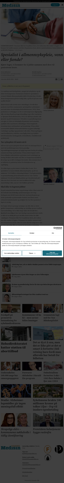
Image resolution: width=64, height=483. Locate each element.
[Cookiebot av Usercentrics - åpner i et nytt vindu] (55, 228)
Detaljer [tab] (32, 233)
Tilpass (32, 253)
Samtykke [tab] (11, 233)
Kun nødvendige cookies (11, 253)
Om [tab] (53, 233)
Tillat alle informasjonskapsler (52, 253)
